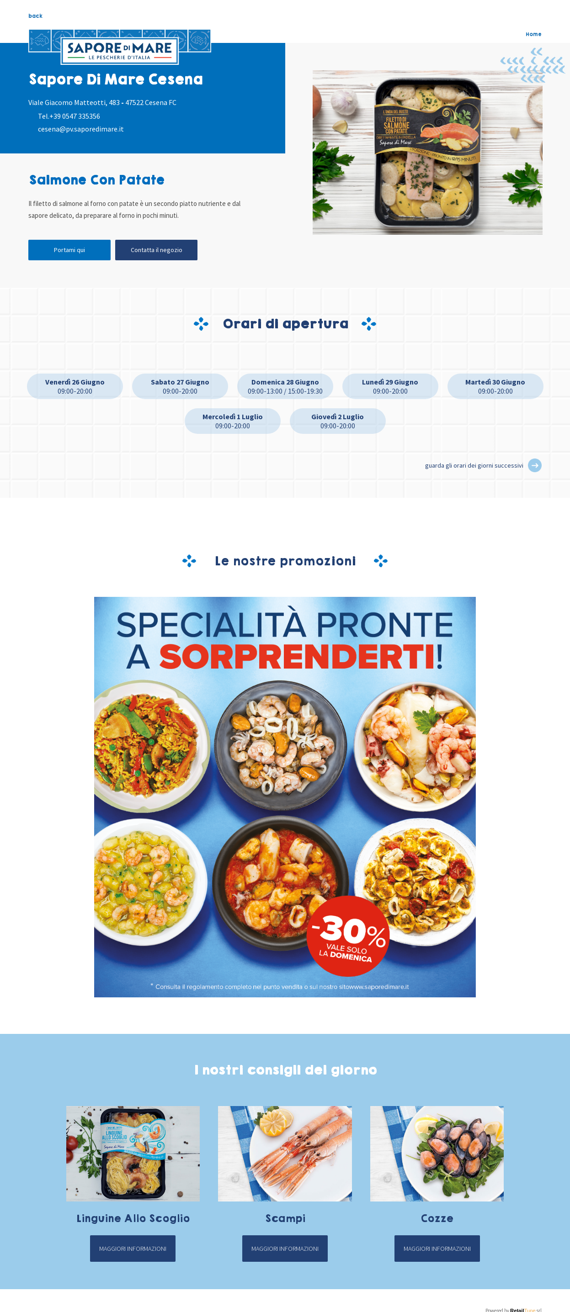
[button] (535, 465)
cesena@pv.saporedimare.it (81, 128)
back (35, 16)
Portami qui (69, 250)
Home (534, 34)
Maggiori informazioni (132, 1248)
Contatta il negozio (156, 250)
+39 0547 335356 (74, 116)
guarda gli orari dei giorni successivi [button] (474, 465)
